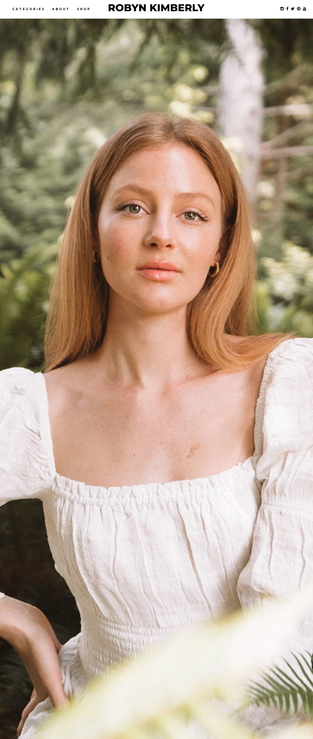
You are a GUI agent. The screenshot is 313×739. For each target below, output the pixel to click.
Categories (28, 9)
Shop (84, 9)
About (61, 9)
